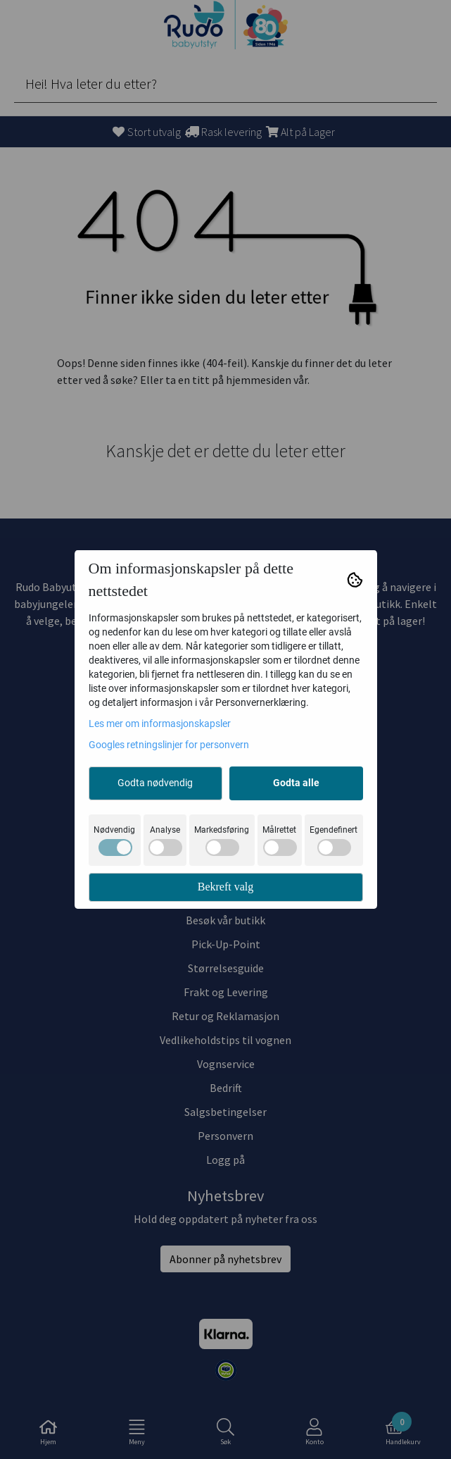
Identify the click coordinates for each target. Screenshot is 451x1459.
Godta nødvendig (155, 782)
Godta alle (296, 782)
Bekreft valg (226, 887)
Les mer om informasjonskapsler (160, 723)
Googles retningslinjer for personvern (169, 744)
